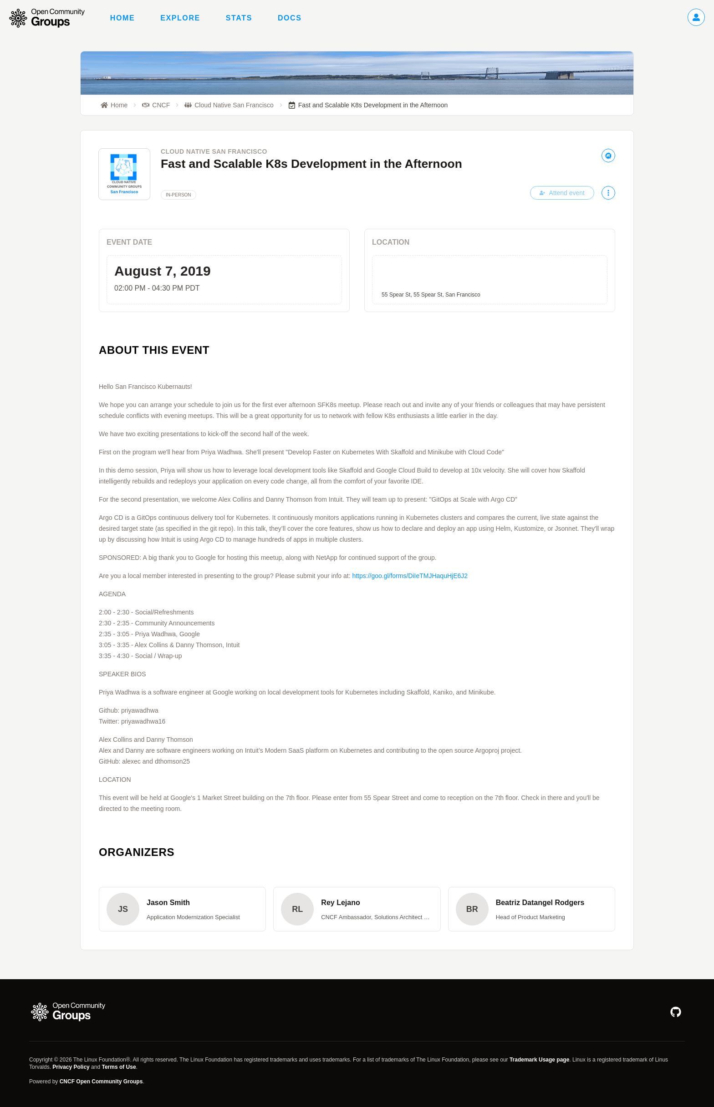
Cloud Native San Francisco (214, 151)
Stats (239, 18)
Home (122, 18)
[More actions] (608, 193)
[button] (182, 909)
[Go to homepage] (51, 18)
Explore (180, 18)
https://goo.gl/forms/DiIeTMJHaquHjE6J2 (410, 575)
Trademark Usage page (539, 1060)
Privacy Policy (70, 1067)
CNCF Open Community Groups (101, 1081)
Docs (290, 18)
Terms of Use (119, 1067)
